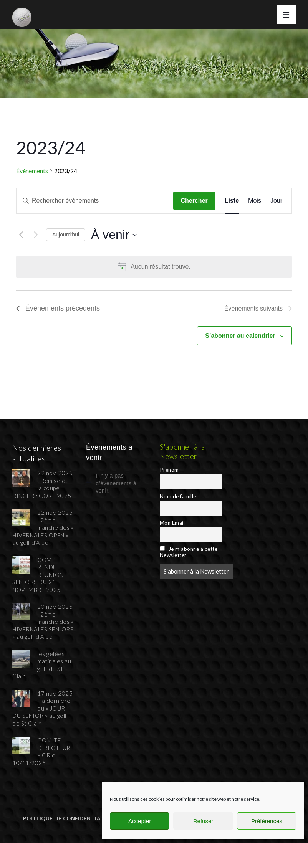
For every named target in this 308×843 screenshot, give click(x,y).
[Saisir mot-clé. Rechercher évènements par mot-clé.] (95, 200)
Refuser (203, 821)
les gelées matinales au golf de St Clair (41, 665)
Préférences (266, 821)
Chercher (194, 200)
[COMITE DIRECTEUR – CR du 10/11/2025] (21, 744)
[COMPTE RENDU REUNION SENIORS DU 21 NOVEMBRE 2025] (21, 563)
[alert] (154, 267)
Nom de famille (178, 496)
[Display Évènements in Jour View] (276, 200)
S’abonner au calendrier (240, 335)
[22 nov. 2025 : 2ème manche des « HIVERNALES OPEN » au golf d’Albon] (21, 516)
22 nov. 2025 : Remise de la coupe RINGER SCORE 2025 (42, 484)
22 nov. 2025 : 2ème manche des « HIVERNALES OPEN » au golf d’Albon (43, 527)
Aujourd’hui (65, 234)
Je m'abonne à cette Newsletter (189, 552)
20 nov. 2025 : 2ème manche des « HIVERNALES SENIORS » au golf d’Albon (43, 621)
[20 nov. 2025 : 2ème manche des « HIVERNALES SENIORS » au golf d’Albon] (21, 610)
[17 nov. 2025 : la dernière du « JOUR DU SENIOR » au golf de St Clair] (21, 697)
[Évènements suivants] (35, 235)
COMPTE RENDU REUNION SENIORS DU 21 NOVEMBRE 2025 (38, 574)
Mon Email (172, 523)
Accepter (139, 821)
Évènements (32, 170)
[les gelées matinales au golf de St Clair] (21, 658)
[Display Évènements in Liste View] (232, 200)
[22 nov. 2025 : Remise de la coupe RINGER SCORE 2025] (21, 477)
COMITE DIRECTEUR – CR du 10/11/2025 (41, 751)
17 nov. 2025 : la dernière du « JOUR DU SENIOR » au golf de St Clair (42, 708)
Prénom (169, 470)
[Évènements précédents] (20, 235)
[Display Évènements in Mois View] (254, 200)
